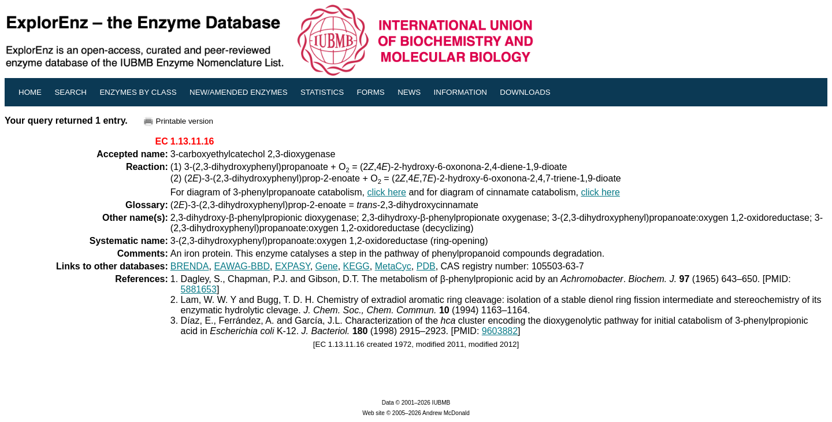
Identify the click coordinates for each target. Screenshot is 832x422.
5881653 (199, 289)
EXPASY (292, 266)
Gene (326, 266)
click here (386, 192)
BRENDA (189, 266)
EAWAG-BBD (242, 266)
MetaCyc (393, 266)
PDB (426, 266)
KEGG (356, 266)
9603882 (500, 331)
